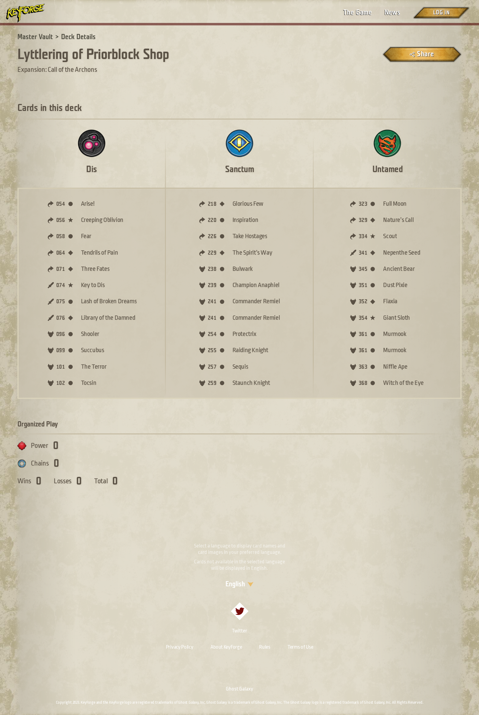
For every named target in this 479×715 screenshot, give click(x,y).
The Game (357, 12)
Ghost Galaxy (239, 689)
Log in (441, 12)
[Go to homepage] (30, 13)
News (392, 12)
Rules (264, 647)
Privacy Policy (179, 647)
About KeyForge (226, 647)
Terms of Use (300, 647)
